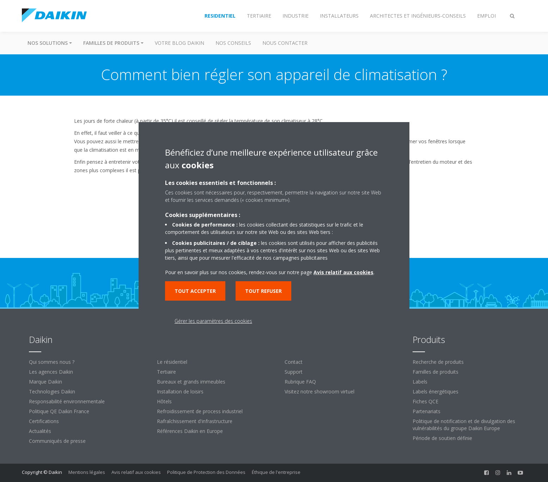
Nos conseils (233, 43)
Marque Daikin (45, 381)
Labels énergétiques (435, 391)
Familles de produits (435, 371)
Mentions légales (86, 472)
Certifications (44, 421)
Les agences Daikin (51, 371)
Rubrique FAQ (300, 381)
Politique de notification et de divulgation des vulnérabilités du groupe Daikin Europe (464, 425)
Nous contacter (285, 43)
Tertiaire (166, 371)
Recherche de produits (438, 362)
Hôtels (164, 401)
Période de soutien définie (442, 438)
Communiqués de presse (57, 441)
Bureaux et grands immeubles (191, 381)
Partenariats (426, 411)
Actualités (40, 431)
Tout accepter (195, 291)
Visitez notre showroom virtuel (319, 391)
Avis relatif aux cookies (136, 472)
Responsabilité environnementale (67, 401)
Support (294, 371)
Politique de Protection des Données (206, 472)
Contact (294, 362)
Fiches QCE (425, 401)
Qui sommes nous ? (51, 362)
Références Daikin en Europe (190, 431)
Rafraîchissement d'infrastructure (194, 421)
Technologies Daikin (52, 391)
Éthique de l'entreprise (276, 472)
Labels (420, 381)
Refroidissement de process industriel (200, 411)
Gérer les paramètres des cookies (213, 321)
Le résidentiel (172, 362)
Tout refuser (263, 291)
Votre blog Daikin (179, 43)
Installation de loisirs (180, 391)
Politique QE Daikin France (59, 411)
